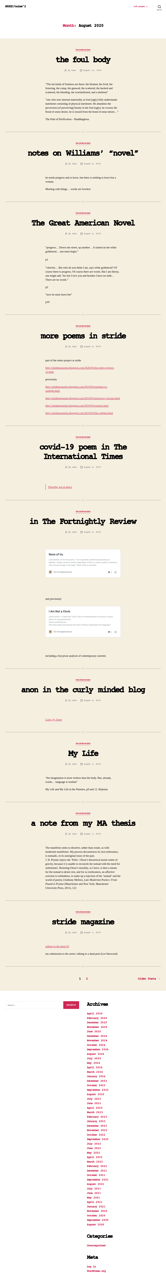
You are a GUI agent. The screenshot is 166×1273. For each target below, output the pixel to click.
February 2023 (97, 1091)
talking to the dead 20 (57, 920)
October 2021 (96, 1149)
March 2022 (95, 1136)
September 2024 (97, 1023)
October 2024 (96, 1019)
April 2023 (94, 1082)
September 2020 (97, 1194)
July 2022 (94, 1118)
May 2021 (93, 1171)
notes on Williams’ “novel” (83, 153)
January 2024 (96, 1050)
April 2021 (94, 1176)
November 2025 (97, 1001)
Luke (73, 70)
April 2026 (94, 987)
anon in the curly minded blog (83, 664)
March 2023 (95, 1086)
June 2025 (94, 1005)
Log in (91, 1240)
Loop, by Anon (53, 693)
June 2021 (94, 1167)
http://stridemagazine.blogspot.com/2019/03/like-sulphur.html (79, 413)
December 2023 (97, 1055)
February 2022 (97, 1140)
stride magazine (83, 896)
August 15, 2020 (92, 70)
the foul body (83, 60)
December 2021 (97, 1145)
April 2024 (94, 1041)
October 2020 (96, 1189)
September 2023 (97, 1064)
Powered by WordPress (47, 1265)
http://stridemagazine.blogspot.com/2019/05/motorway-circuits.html (82, 398)
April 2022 (94, 1131)
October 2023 (96, 1059)
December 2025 (97, 996)
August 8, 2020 (92, 164)
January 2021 (96, 1180)
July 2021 (94, 1163)
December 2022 (97, 1100)
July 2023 (94, 1073)
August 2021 (95, 1158)
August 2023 (95, 1068)
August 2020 (95, 1198)
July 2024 (94, 1032)
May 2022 (93, 1127)
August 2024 (95, 1028)
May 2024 (93, 1037)
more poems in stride (83, 336)
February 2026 (97, 992)
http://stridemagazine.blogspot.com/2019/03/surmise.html (76, 405)
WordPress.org (96, 1245)
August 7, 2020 (92, 738)
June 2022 (94, 1122)
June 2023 (94, 1077)
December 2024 (97, 1010)
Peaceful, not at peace (60, 487)
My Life (83, 728)
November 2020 (97, 1185)
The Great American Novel (83, 223)
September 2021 (97, 1154)
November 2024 (97, 1014)
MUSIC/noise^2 (15, 6)
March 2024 (95, 1046)
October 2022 (96, 1109)
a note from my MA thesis (83, 798)
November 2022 (97, 1104)
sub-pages (139, 6)
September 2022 (97, 1113)
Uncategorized (83, 50)
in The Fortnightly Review (83, 522)
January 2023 (96, 1095)
